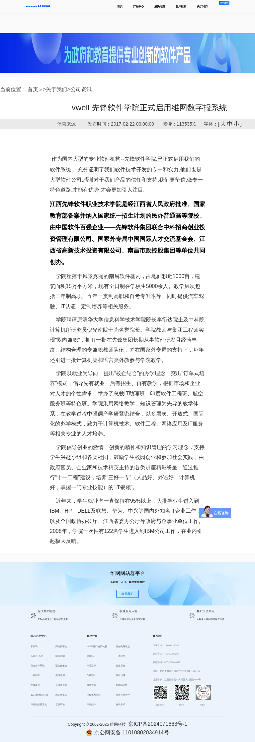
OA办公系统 (37, 656)
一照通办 (91, 665)
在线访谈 (60, 704)
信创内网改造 (123, 646)
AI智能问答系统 (39, 704)
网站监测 (60, 656)
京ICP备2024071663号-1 (157, 724)
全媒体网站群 (94, 695)
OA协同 (91, 675)
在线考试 (35, 685)
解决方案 (159, 6)
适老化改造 (61, 665)
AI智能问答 (122, 685)
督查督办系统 (37, 665)
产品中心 (138, 6)
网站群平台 (61, 646)
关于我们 (202, 6)
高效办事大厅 (123, 695)
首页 (120, 6)
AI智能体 (91, 704)
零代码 (34, 646)
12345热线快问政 (39, 695)
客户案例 (181, 6)
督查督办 (120, 665)
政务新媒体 (61, 695)
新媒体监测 (61, 685)
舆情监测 (60, 675)
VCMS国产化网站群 (97, 646)
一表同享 (35, 675)
